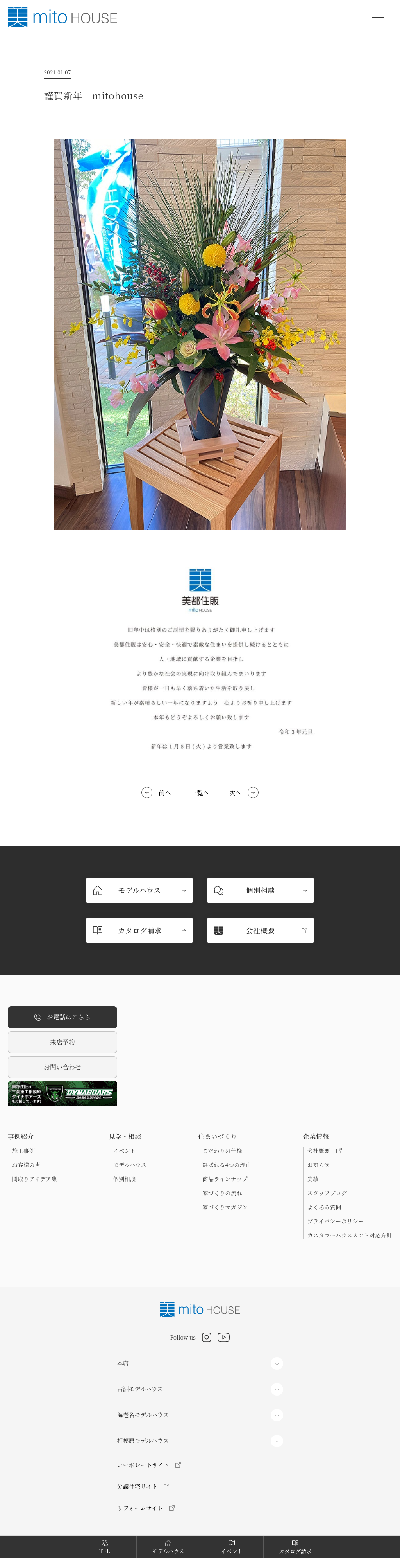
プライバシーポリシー (335, 1221)
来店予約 (62, 1041)
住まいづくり (217, 1136)
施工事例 (23, 1151)
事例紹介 (21, 1136)
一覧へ (200, 792)
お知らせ (318, 1165)
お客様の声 (26, 1165)
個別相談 (124, 1179)
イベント (124, 1151)
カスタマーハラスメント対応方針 (349, 1235)
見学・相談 (125, 1136)
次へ (235, 792)
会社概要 (324, 1151)
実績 (313, 1179)
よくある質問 (324, 1207)
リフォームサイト (140, 1508)
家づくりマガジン (225, 1207)
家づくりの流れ (222, 1193)
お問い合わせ (62, 1067)
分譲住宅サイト (137, 1486)
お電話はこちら (62, 1017)
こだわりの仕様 (222, 1151)
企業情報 (316, 1136)
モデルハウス (129, 1165)
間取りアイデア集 (34, 1179)
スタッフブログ (327, 1193)
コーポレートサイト (143, 1465)
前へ (165, 792)
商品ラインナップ (225, 1179)
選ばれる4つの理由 (226, 1165)
